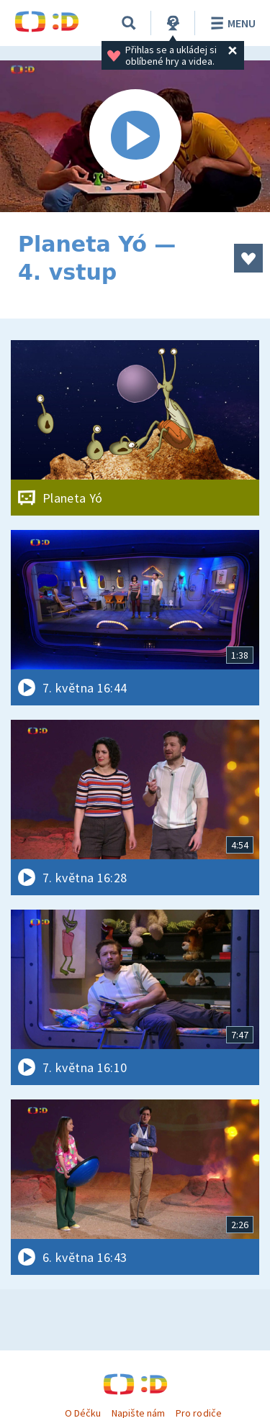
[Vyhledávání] (128, 23)
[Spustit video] (135, 136)
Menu (231, 23)
